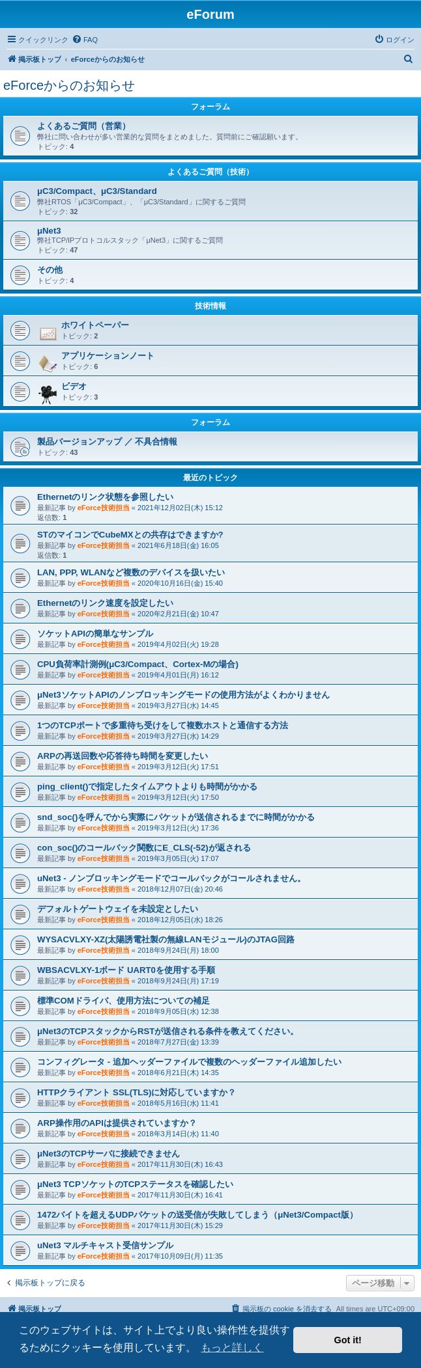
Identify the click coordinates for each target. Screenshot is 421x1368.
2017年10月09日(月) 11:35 (180, 1256)
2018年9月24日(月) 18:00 (178, 950)
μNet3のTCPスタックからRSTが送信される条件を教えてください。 (167, 1031)
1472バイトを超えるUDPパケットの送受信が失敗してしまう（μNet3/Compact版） (197, 1215)
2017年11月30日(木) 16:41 (180, 1195)
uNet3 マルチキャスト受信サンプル (105, 1245)
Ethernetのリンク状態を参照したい (105, 497)
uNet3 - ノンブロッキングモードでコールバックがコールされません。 (171, 878)
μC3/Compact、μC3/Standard (97, 191)
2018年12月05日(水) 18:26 (180, 919)
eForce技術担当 (104, 508)
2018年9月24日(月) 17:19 (178, 981)
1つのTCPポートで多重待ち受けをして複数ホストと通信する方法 (162, 725)
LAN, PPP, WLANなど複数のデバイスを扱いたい (131, 572)
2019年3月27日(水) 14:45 (178, 705)
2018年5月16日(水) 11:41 (178, 1103)
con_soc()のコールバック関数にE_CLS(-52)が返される (144, 848)
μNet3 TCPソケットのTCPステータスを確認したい (135, 1184)
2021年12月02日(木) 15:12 (180, 508)
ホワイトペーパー (95, 325)
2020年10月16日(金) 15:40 (180, 583)
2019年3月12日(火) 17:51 (178, 767)
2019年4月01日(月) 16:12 (178, 675)
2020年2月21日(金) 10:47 (178, 614)
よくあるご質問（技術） (210, 171)
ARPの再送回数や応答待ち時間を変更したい (122, 756)
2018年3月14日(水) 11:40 (178, 1134)
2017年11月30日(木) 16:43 (180, 1164)
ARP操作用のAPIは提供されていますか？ (117, 1123)
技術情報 (210, 305)
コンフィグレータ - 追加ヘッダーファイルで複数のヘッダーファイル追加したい (189, 1062)
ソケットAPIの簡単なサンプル (95, 633)
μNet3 (49, 231)
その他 (50, 270)
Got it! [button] (348, 1340)
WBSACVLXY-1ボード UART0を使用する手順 (126, 970)
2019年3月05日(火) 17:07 (178, 858)
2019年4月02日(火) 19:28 (178, 644)
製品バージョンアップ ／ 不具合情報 (107, 441)
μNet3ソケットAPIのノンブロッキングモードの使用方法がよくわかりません (183, 695)
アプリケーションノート (107, 356)
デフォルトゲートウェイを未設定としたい (117, 909)
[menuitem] (85, 40)
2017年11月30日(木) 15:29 (180, 1225)
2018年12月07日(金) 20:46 (180, 889)
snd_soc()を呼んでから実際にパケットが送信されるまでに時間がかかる (176, 817)
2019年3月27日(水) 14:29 (178, 736)
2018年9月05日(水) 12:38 (178, 1011)
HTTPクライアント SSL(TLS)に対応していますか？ (136, 1092)
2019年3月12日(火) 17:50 (178, 797)
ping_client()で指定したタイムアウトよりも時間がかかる (147, 786)
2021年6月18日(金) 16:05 (178, 545)
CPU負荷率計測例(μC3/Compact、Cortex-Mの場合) (138, 664)
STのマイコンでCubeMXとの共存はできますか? (130, 535)
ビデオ (74, 386)
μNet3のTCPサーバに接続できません (108, 1153)
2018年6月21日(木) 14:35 (178, 1072)
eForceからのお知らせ (69, 85)
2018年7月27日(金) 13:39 (178, 1042)
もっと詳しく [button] (232, 1347)
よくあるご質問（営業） (83, 126)
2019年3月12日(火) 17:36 (178, 828)
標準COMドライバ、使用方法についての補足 (123, 1000)
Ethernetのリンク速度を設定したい (105, 603)
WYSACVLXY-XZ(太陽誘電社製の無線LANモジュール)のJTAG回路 (166, 939)
